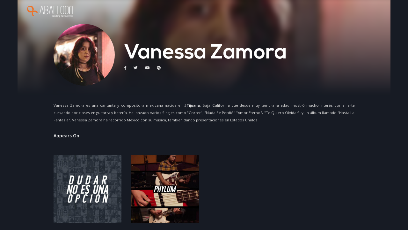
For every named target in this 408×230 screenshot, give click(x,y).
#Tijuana (192, 105)
